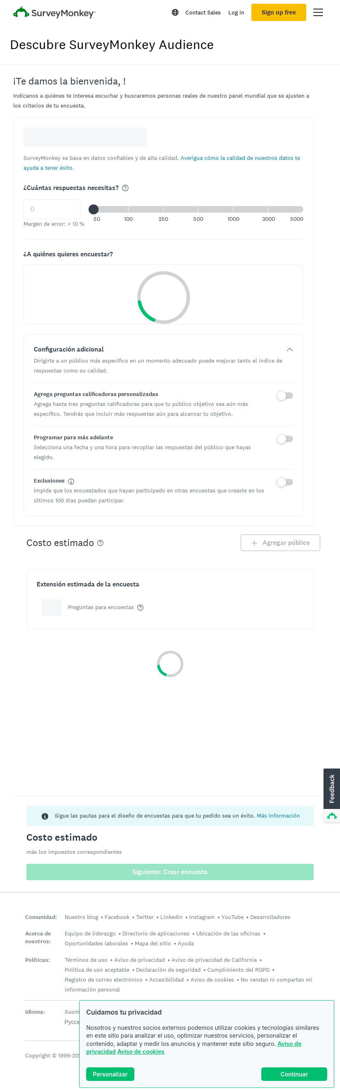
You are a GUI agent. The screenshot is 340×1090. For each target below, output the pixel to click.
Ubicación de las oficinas (228, 933)
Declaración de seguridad (168, 969)
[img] (125, 188)
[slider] (93, 209)
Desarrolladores (270, 917)
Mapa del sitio (153, 943)
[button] (198, 209)
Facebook (117, 917)
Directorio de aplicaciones (156, 933)
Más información (278, 815)
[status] (170, 816)
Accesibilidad (166, 979)
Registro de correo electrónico (104, 979)
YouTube (232, 917)
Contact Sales (203, 12)
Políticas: (37, 960)
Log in (236, 12)
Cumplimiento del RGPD (238, 969)
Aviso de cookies (140, 1051)
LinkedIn (171, 917)
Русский (75, 1022)
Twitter (145, 917)
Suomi (73, 1011)
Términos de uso (86, 959)
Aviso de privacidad (139, 959)
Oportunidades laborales (96, 943)
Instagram (202, 917)
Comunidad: (41, 917)
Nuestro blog (81, 917)
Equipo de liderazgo (90, 933)
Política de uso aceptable (97, 969)
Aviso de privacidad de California (214, 959)
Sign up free (279, 12)
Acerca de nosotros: (38, 937)
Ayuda (186, 943)
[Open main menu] (318, 12)
